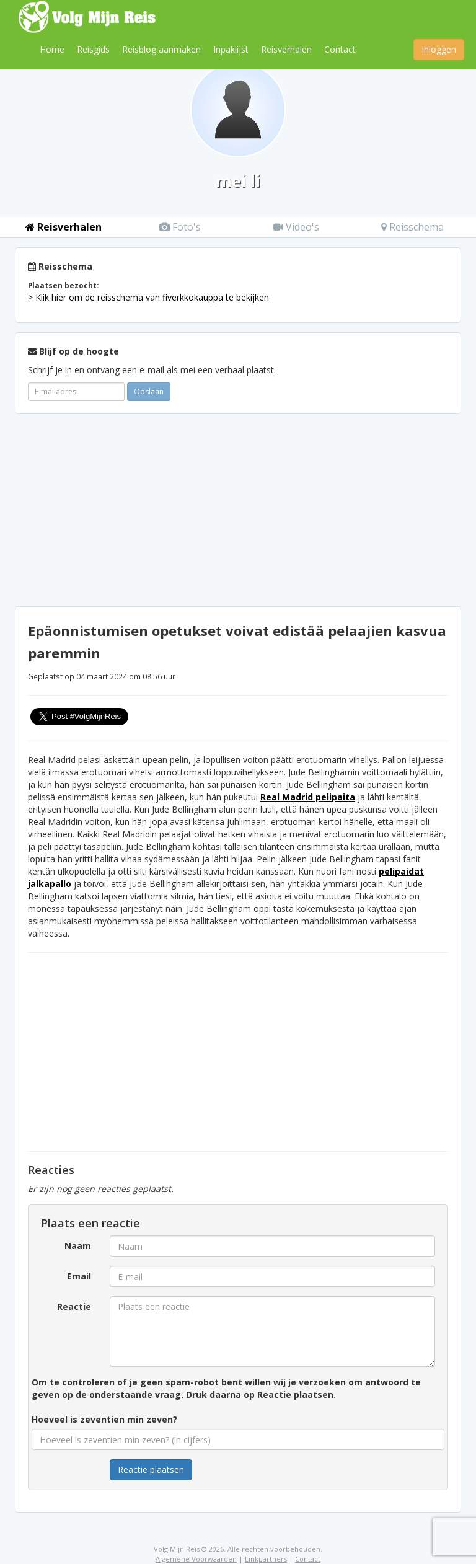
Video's (296, 227)
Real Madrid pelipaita (307, 797)
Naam (77, 1246)
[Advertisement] (238, 510)
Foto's (180, 227)
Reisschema (412, 227)
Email (79, 1276)
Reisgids (93, 49)
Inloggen (438, 49)
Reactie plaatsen (151, 1469)
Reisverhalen (286, 49)
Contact (340, 49)
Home (52, 49)
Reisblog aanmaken (161, 49)
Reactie (74, 1306)
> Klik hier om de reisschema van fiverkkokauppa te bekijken (148, 297)
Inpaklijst (231, 49)
